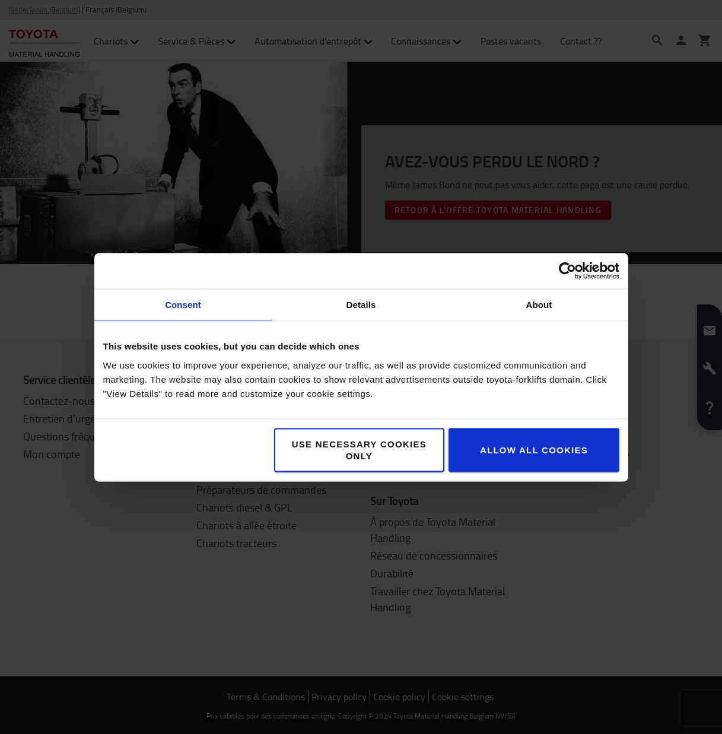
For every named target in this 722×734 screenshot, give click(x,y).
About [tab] (539, 304)
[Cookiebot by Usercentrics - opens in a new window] (567, 270)
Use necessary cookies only (359, 449)
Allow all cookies (534, 449)
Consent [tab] (183, 304)
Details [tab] (361, 304)
